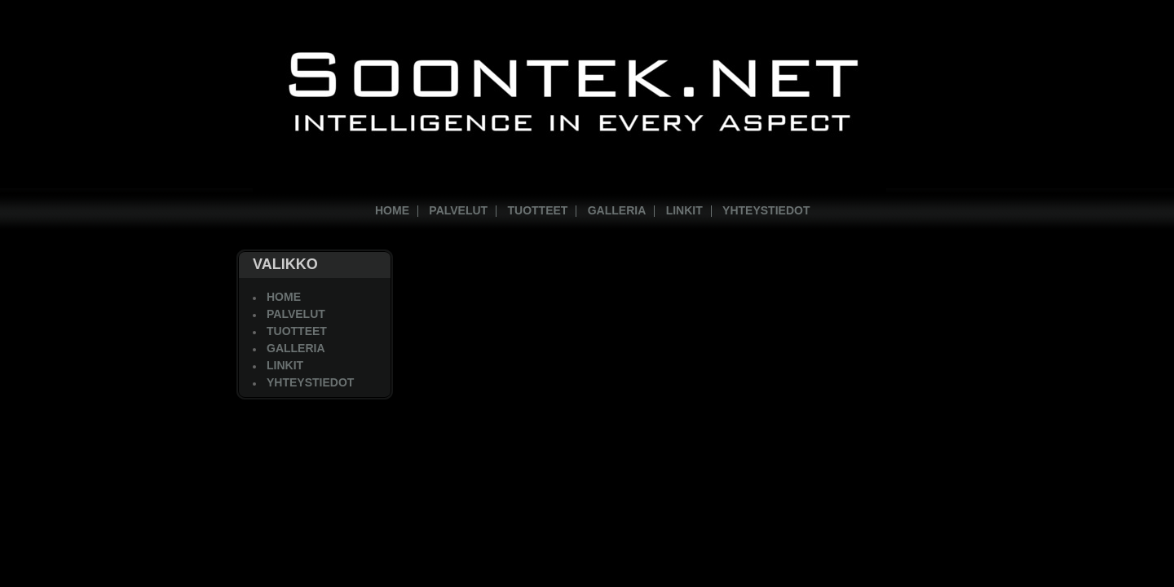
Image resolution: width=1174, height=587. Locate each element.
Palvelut (458, 210)
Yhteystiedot (766, 210)
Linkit (684, 210)
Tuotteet (538, 210)
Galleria (617, 210)
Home (392, 210)
